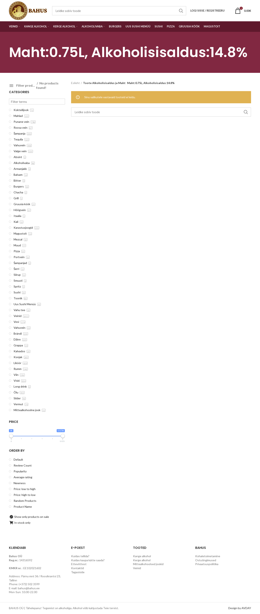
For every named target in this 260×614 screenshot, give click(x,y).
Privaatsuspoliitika (206, 564)
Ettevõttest (79, 564)
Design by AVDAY (239, 608)
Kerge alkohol (142, 560)
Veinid (137, 568)
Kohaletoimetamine (207, 556)
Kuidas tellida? (80, 556)
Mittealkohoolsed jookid (148, 564)
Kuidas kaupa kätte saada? (88, 560)
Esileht (75, 83)
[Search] (161, 112)
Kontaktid (77, 568)
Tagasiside (77, 572)
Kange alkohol (142, 556)
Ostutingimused (205, 560)
